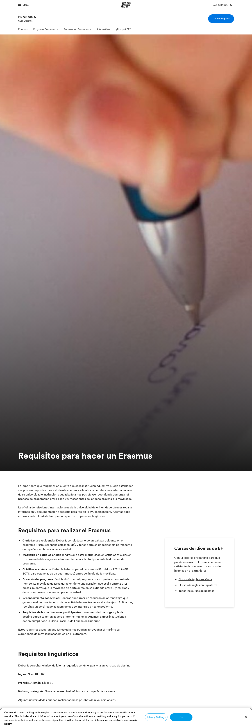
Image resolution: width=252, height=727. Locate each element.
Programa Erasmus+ (44, 29)
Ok (181, 717)
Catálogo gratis (221, 18)
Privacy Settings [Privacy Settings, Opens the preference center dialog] (156, 717)
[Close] (246, 717)
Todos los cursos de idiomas (196, 591)
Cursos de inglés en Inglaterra (198, 585)
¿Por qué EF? (123, 29)
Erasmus (27, 17)
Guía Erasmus (25, 20)
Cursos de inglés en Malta (195, 579)
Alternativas (103, 29)
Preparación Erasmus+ (76, 29)
